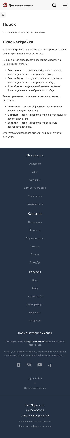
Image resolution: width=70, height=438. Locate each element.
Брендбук (35, 262)
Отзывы (35, 254)
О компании (35, 222)
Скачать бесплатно (35, 188)
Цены (35, 171)
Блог (35, 280)
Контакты (35, 230)
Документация (21, 5)
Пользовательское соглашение (35, 421)
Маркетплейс (35, 296)
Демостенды (35, 196)
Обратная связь (35, 238)
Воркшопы (35, 312)
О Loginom (35, 163)
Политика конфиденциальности (35, 426)
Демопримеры (35, 304)
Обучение (35, 179)
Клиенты (35, 246)
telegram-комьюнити (36, 341)
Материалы (35, 320)
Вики (35, 288)
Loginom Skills (35, 378)
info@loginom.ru (35, 405)
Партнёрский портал (35, 388)
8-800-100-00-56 (35, 410)
